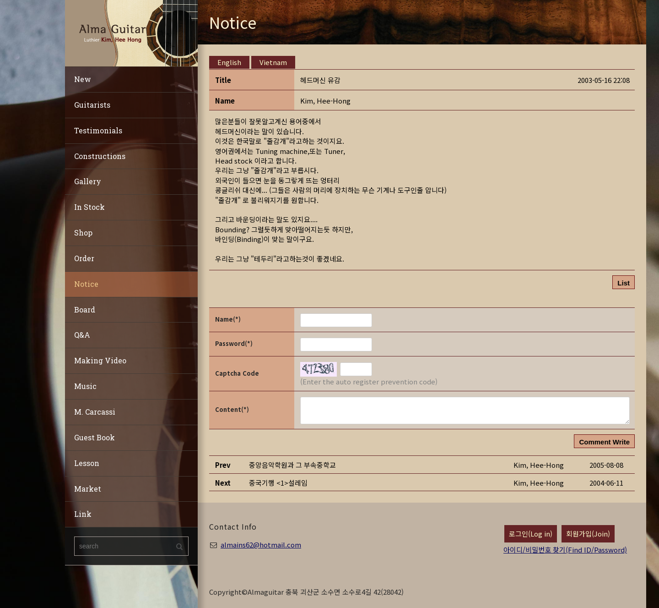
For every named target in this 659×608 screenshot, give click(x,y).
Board (84, 309)
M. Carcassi (94, 411)
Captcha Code (237, 373)
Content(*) (232, 409)
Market (87, 488)
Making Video (100, 360)
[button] (325, 100)
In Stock (89, 207)
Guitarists (92, 105)
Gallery (87, 181)
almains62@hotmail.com (261, 544)
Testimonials (98, 130)
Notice (86, 284)
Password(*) (234, 343)
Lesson (86, 463)
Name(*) (228, 319)
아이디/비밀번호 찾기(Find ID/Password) (565, 549)
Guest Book (94, 437)
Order (84, 258)
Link (83, 514)
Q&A (82, 335)
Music (85, 386)
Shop (83, 232)
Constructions (99, 156)
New (82, 79)
